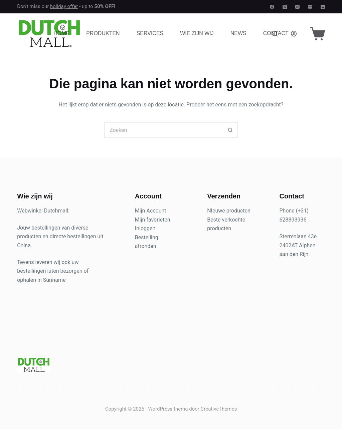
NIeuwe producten (228, 210)
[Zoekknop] (230, 130)
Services (150, 33)
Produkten (103, 33)
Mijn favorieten (152, 220)
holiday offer (64, 6)
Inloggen (145, 228)
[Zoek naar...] (163, 130)
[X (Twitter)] (285, 7)
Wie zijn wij (196, 33)
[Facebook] (272, 7)
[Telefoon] (323, 7)
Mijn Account (150, 210)
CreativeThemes (219, 409)
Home (61, 33)
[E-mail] (310, 7)
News (238, 33)
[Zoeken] (275, 33)
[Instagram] (297, 7)
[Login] (294, 33)
